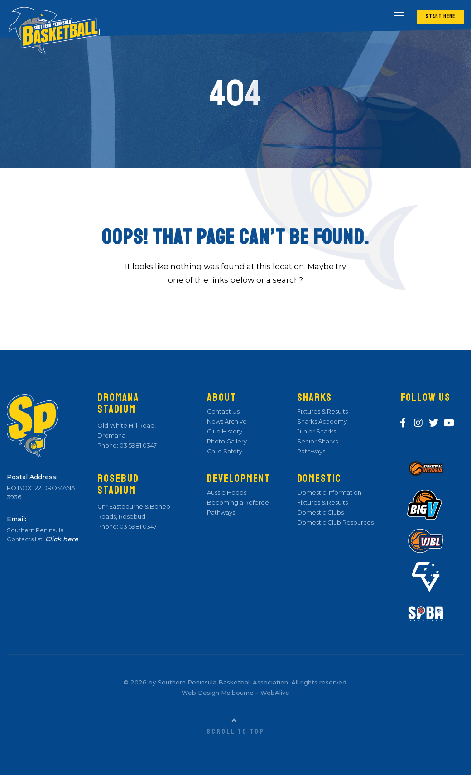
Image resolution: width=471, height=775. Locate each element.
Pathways (221, 512)
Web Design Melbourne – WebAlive (235, 692)
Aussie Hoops (226, 492)
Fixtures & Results (322, 411)
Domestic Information (329, 492)
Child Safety (224, 451)
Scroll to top (235, 731)
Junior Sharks (316, 431)
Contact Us (223, 411)
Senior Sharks (317, 441)
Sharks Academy (322, 421)
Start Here (440, 16)
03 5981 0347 (137, 445)
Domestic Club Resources (335, 522)
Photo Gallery (227, 441)
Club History (224, 431)
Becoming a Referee (238, 502)
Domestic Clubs (320, 512)
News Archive (227, 421)
